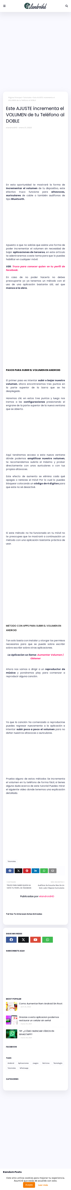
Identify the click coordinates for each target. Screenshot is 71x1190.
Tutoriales (27, 97)
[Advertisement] (35, 51)
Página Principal (15, 97)
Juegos (35, 1063)
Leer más (43, 1185)
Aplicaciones (23, 1063)
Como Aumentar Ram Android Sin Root (40, 1003)
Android (11, 1063)
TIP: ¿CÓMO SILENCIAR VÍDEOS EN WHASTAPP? (36, 1032)
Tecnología (57, 1063)
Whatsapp (24, 1068)
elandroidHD (11, 127)
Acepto (29, 1185)
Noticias (45, 1063)
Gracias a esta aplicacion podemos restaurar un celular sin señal (39, 1019)
